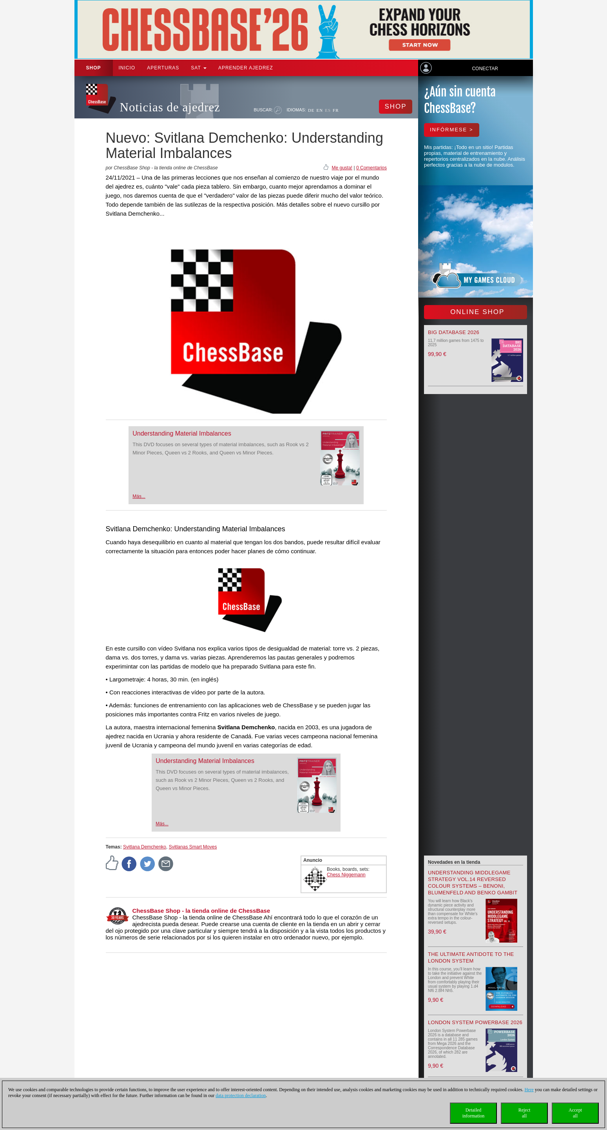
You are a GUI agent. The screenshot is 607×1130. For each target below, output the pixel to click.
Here (528, 1089)
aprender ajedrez (245, 68)
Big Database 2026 (453, 332)
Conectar (485, 68)
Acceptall (575, 1113)
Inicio (127, 68)
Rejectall (524, 1113)
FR (336, 110)
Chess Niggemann (346, 874)
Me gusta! (342, 168)
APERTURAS (163, 68)
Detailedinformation (473, 1113)
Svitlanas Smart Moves (193, 847)
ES (328, 110)
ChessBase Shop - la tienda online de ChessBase (201, 910)
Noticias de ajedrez (170, 107)
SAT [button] (199, 68)
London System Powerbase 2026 (475, 1022)
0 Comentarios (371, 168)
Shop (93, 68)
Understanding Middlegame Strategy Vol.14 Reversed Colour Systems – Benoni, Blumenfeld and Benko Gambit (472, 883)
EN (320, 110)
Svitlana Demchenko (144, 847)
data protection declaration (241, 1095)
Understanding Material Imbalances (181, 433)
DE (311, 110)
